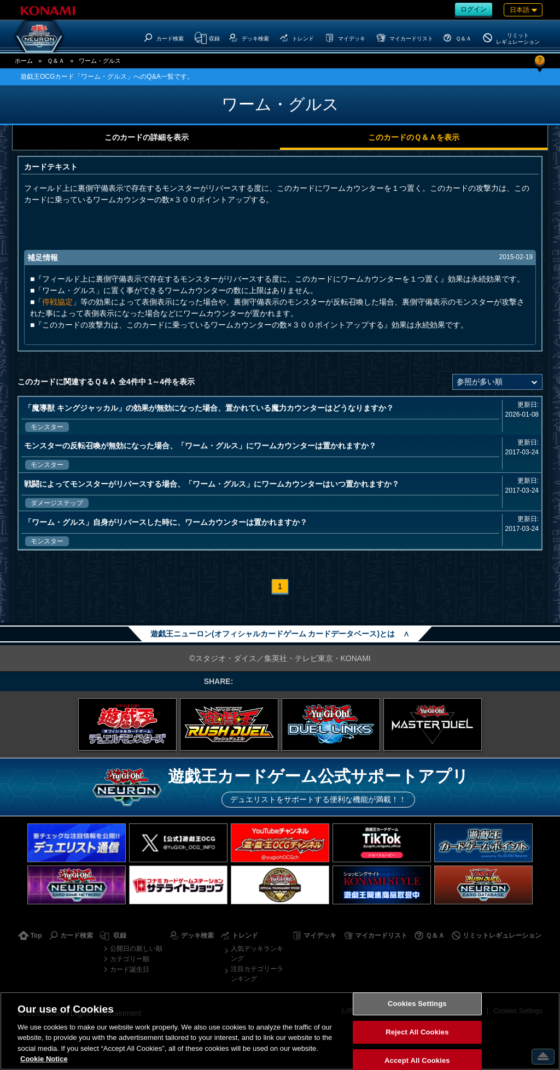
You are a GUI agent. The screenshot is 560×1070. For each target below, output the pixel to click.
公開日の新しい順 (136, 948)
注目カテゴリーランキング (257, 974)
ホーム (24, 60)
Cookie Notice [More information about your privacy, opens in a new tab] (44, 1059)
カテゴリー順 (129, 959)
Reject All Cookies (417, 1032)
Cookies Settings (417, 1004)
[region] (280, 1031)
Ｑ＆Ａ (56, 60)
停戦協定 (57, 301)
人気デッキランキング (257, 953)
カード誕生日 (129, 969)
